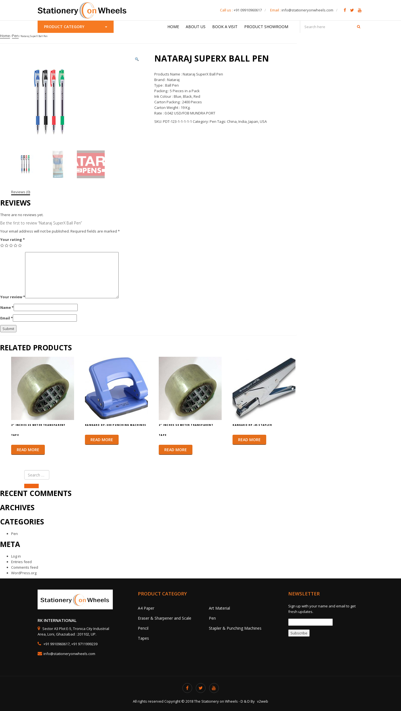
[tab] (20, 192)
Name (7, 307)
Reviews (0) (20, 191)
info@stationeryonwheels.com (307, 10)
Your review (12, 296)
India (242, 121)
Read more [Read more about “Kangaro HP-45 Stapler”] (249, 439)
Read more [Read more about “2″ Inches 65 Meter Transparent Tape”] (28, 449)
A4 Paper (146, 608)
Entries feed (21, 561)
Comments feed (24, 567)
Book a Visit (225, 26)
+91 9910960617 (56, 643)
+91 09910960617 (248, 10)
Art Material (219, 608)
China (232, 121)
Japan (253, 121)
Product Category (75, 26)
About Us (196, 26)
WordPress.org (23, 572)
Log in (16, 556)
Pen (15, 35)
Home (173, 26)
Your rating (12, 239)
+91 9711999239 (84, 643)
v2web (262, 701)
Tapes (143, 638)
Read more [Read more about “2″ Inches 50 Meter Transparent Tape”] (175, 449)
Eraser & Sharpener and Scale (164, 618)
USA (263, 121)
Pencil (143, 628)
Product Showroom (266, 26)
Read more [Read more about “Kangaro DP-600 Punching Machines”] (102, 439)
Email (6, 318)
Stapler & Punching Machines (235, 628)
